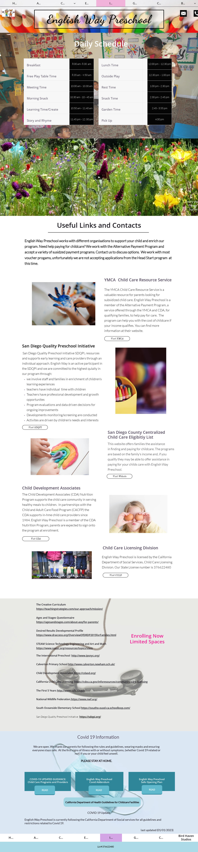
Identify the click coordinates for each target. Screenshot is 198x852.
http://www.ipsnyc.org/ (85, 655)
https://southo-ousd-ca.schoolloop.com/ (105, 708)
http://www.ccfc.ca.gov (71, 690)
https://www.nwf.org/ (84, 699)
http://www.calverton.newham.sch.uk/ (91, 664)
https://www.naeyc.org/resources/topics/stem (64, 648)
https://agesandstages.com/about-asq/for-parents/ (67, 622)
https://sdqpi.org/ (90, 716)
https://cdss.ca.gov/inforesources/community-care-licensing (111, 681)
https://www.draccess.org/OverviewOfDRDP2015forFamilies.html (76, 635)
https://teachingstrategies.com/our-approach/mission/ (69, 609)
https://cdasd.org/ (85, 673)
